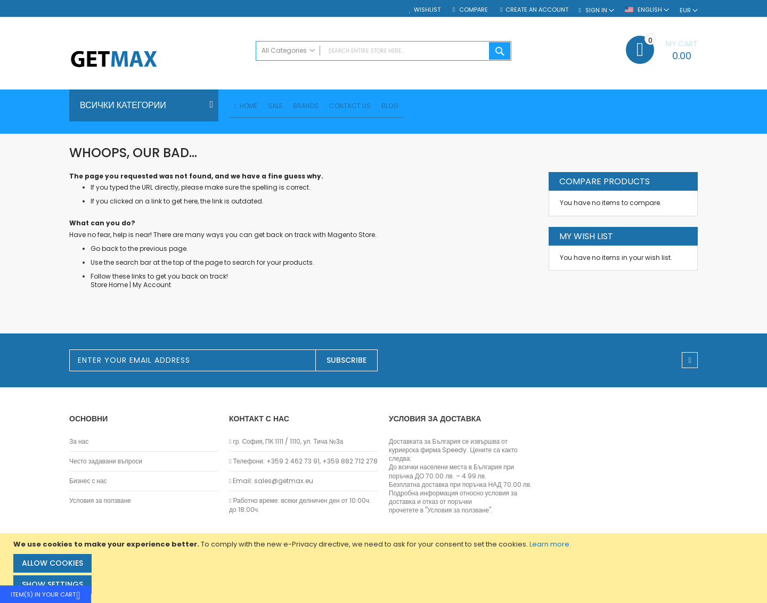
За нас (78, 441)
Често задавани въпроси (105, 461)
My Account (152, 286)
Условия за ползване (100, 500)
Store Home (109, 286)
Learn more (549, 544)
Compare (473, 10)
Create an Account (536, 10)
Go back (104, 250)
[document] (384, 568)
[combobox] (383, 51)
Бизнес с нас (88, 481)
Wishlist (427, 10)
